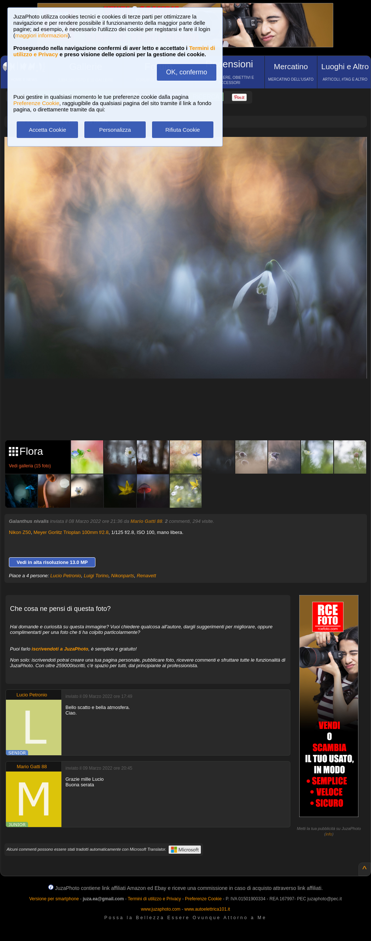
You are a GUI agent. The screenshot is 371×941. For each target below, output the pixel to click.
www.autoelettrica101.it (207, 909)
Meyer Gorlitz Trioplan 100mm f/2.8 (71, 532)
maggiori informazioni (41, 35)
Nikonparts (122, 575)
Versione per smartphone (54, 898)
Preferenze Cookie (36, 103)
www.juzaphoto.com (161, 909)
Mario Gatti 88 (146, 521)
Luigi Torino (96, 575)
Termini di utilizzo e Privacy (154, 898)
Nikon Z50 (20, 532)
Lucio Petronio (65, 575)
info (329, 834)
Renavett (146, 575)
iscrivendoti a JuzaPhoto (60, 649)
